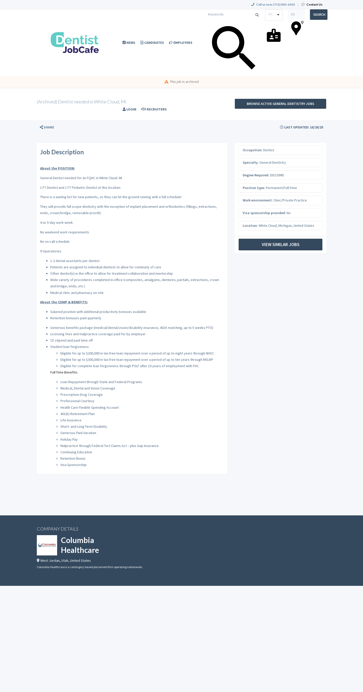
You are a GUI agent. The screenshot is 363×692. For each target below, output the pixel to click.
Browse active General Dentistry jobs (280, 103)
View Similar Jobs (281, 244)
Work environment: (258, 200)
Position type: (254, 187)
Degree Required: (256, 175)
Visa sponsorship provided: (264, 213)
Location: (250, 225)
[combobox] (274, 15)
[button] (47, 127)
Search (319, 14)
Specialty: (251, 162)
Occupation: (252, 150)
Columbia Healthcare (80, 544)
